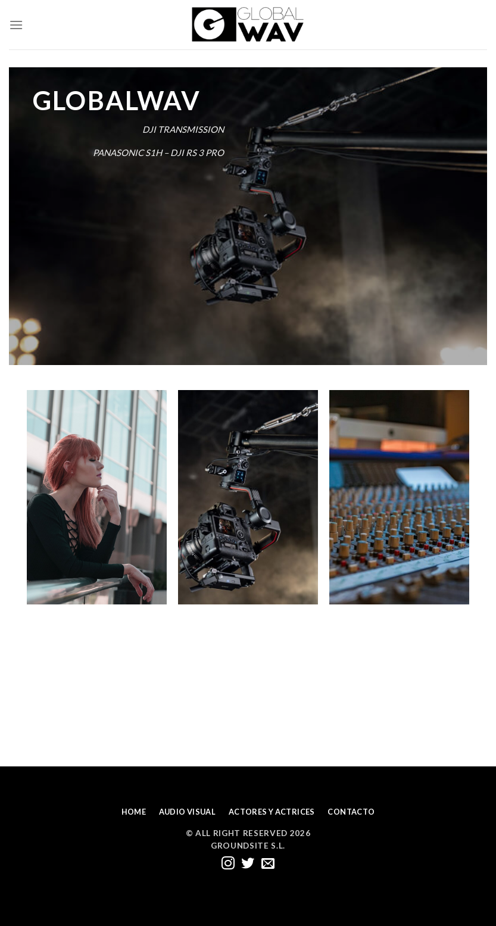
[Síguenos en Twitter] (247, 864)
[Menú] (16, 24)
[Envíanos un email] (267, 864)
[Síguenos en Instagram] (228, 864)
